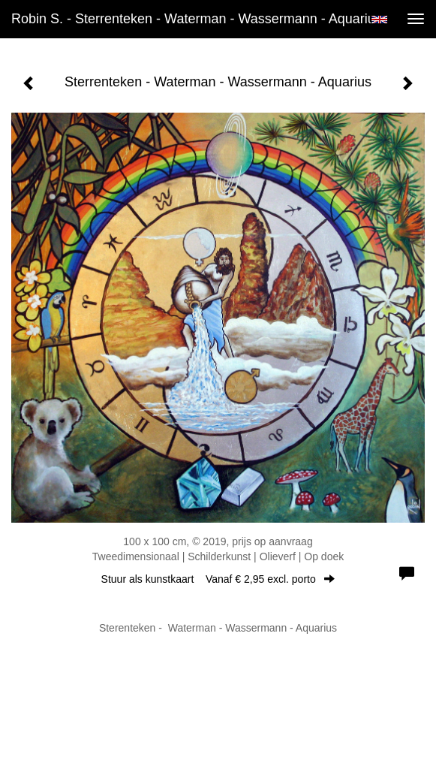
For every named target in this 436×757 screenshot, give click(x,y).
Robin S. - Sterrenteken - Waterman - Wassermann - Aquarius (196, 18)
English (379, 19)
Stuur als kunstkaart (218, 579)
